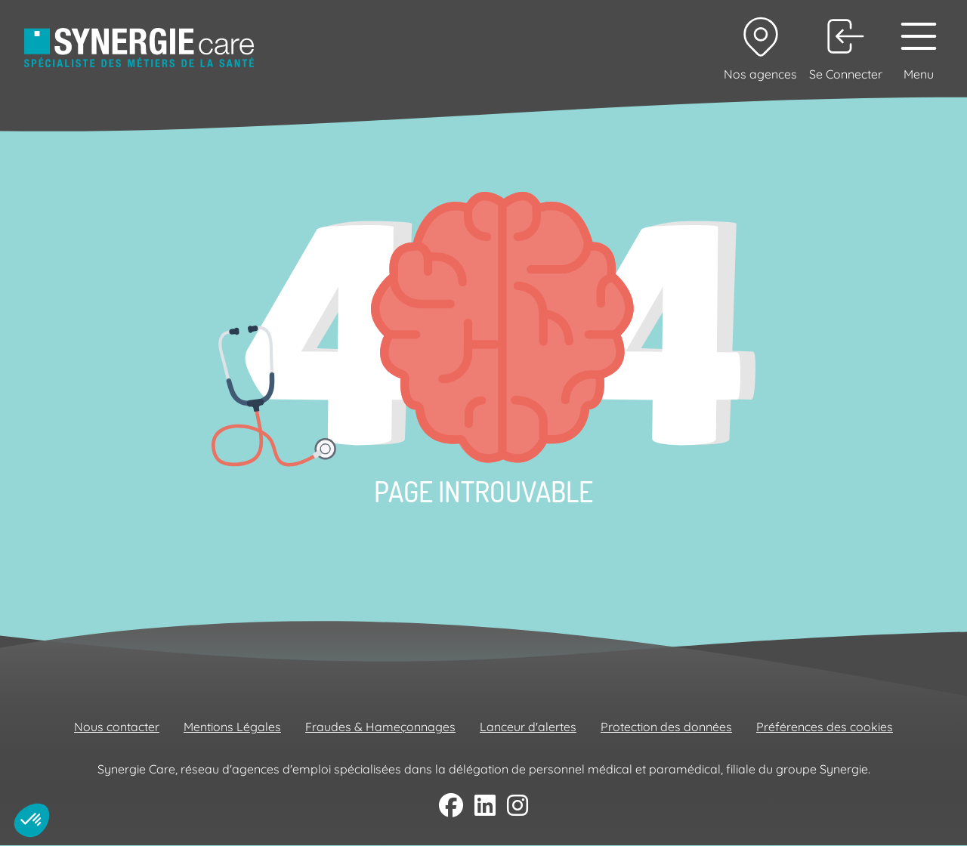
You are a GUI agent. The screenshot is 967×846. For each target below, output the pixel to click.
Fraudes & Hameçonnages (380, 726)
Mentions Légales (232, 726)
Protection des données (666, 726)
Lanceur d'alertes (528, 726)
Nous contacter (116, 726)
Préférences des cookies (824, 726)
